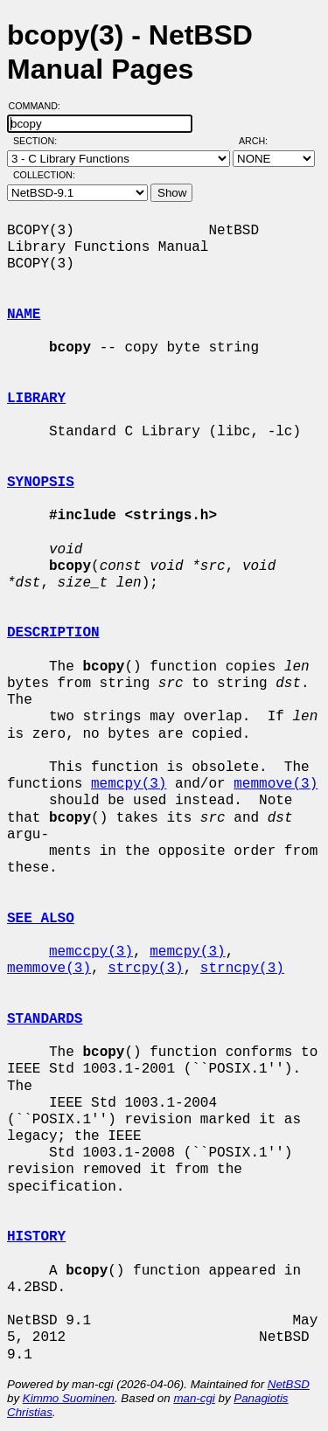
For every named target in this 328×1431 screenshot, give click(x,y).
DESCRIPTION (53, 633)
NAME (23, 314)
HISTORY (36, 1237)
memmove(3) (276, 784)
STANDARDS (44, 1019)
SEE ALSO (40, 918)
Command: (40, 106)
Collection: (44, 175)
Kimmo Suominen (69, 1398)
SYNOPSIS (40, 482)
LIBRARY (36, 398)
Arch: (261, 140)
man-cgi (193, 1398)
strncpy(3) (242, 968)
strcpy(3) (145, 968)
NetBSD (289, 1384)
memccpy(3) (91, 952)
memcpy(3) (128, 784)
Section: (39, 140)
